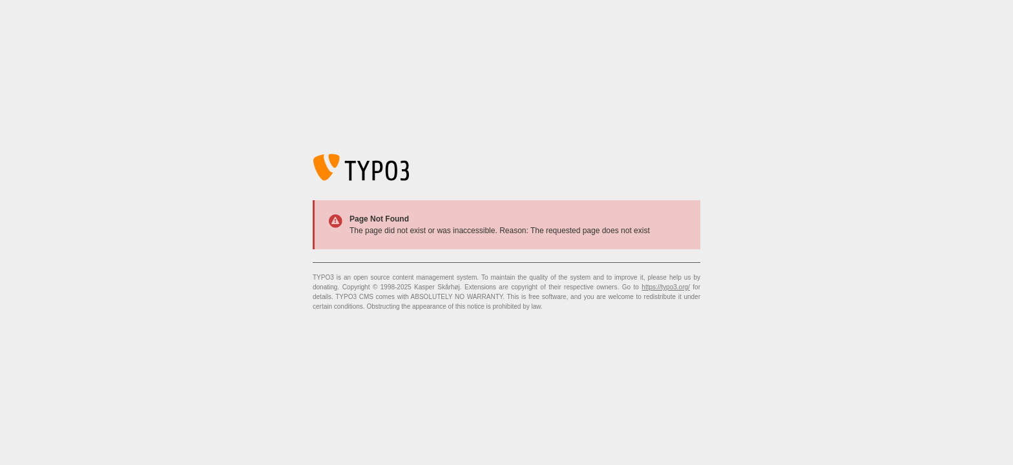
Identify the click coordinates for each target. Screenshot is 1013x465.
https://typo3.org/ (666, 287)
